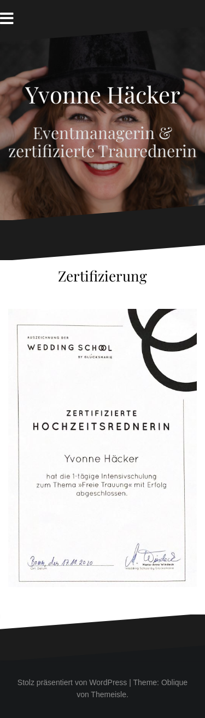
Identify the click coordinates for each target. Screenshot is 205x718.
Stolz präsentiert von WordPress (72, 682)
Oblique (174, 682)
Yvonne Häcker (102, 94)
